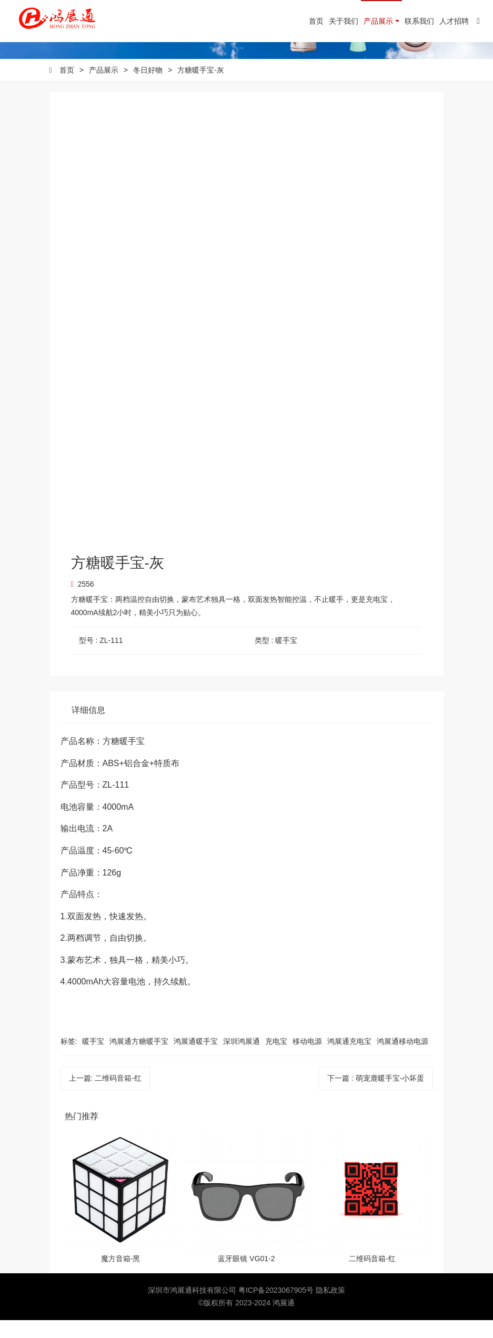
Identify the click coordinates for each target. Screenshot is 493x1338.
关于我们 (343, 21)
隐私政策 (330, 1308)
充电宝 (276, 1059)
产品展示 (378, 21)
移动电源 (307, 1059)
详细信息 (88, 728)
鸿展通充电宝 (349, 1059)
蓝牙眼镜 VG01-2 (246, 1277)
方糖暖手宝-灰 (200, 88)
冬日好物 (148, 88)
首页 (316, 21)
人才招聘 (454, 21)
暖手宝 (93, 1059)
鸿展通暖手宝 (196, 1059)
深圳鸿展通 (241, 1059)
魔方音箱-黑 (120, 1277)
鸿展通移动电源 (402, 1059)
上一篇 (105, 1096)
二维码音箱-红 (372, 1277)
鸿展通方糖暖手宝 (138, 1059)
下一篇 (375, 1096)
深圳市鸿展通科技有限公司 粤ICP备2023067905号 (232, 1308)
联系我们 (419, 21)
